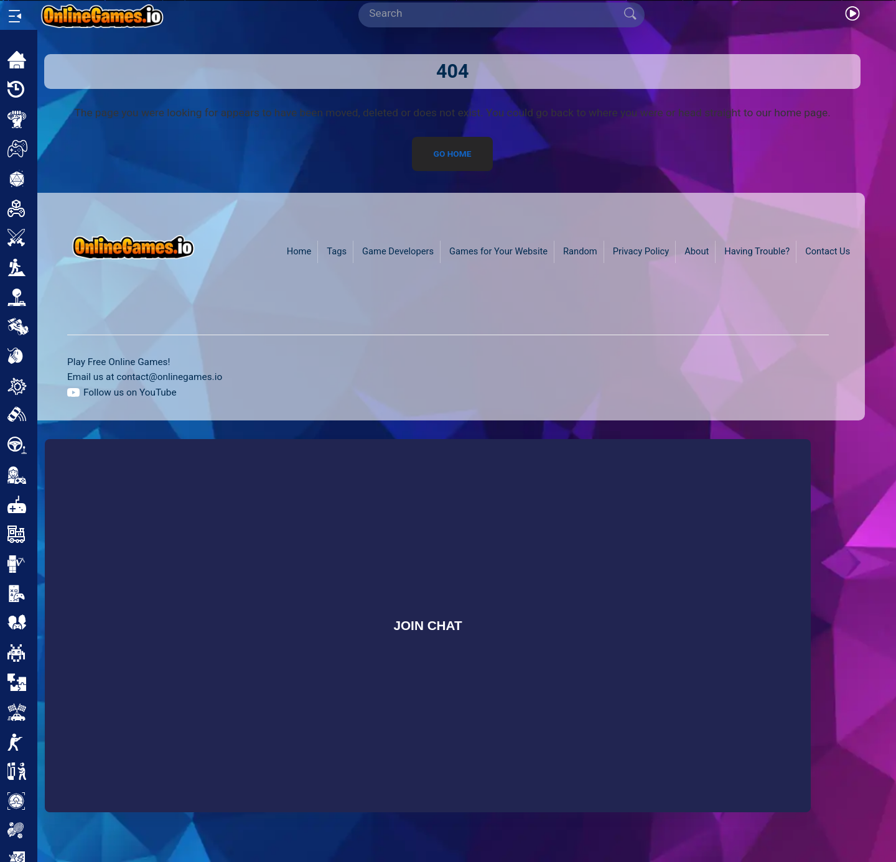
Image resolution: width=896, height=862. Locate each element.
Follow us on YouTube (130, 392)
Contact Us (827, 251)
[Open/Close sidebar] (15, 16)
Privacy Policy (641, 251)
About (696, 251)
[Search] (496, 13)
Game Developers (398, 251)
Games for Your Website (498, 251)
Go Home (453, 154)
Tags (337, 251)
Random (580, 251)
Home (299, 251)
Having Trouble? (757, 251)
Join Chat (427, 625)
